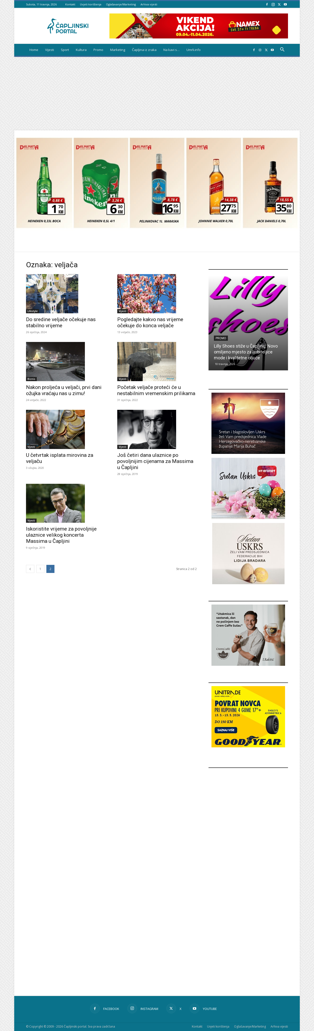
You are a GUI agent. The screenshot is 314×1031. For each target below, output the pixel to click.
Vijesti (49, 50)
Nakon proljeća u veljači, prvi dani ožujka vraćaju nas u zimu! (64, 390)
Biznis (31, 379)
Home (33, 50)
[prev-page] (30, 569)
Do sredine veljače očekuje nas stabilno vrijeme (61, 322)
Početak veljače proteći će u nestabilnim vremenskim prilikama (156, 390)
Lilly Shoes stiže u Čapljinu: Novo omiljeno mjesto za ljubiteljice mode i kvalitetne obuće (246, 351)
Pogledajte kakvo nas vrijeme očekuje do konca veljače (150, 322)
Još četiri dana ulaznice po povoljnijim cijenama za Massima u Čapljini (155, 461)
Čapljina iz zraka (144, 50)
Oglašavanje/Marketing (121, 4)
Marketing (117, 50)
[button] (282, 50)
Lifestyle (32, 311)
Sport (65, 50)
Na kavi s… (171, 50)
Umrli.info (193, 50)
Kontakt (70, 4)
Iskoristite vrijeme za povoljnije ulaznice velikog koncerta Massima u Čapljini (61, 535)
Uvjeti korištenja (90, 4)
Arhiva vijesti (149, 4)
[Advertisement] (157, 93)
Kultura (81, 50)
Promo (98, 50)
